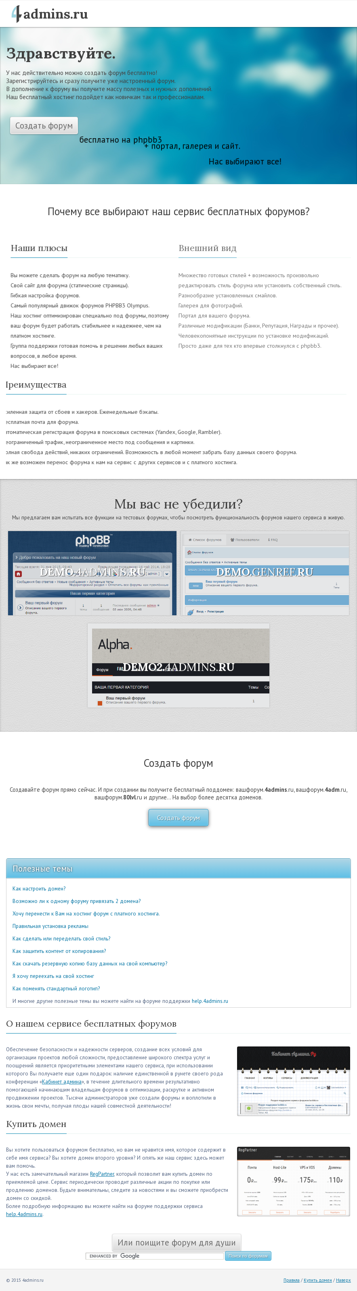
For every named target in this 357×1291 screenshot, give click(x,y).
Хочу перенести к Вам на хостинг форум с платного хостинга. (86, 913)
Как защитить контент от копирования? (59, 951)
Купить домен (318, 1280)
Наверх (343, 1280)
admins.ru (55, 13)
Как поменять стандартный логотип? (56, 988)
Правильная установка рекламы (50, 926)
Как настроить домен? (39, 888)
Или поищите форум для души (177, 1242)
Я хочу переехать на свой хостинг (53, 976)
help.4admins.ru (210, 1001)
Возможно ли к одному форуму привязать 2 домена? (77, 901)
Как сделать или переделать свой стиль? (61, 938)
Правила (292, 1280)
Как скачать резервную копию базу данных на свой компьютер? (90, 963)
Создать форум (44, 125)
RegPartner (102, 1174)
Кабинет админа (62, 1081)
